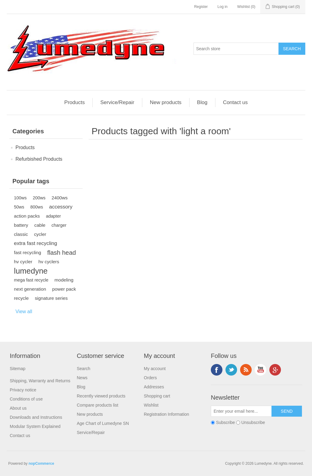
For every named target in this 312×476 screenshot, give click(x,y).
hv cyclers (48, 261)
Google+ (275, 370)
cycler (40, 234)
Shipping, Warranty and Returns (40, 380)
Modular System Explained (35, 426)
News (82, 377)
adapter (53, 216)
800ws (36, 207)
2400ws (59, 197)
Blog (202, 102)
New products (166, 102)
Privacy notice (23, 389)
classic (21, 234)
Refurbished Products (39, 159)
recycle (21, 298)
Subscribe (225, 422)
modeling (64, 279)
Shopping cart (157, 396)
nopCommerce (41, 463)
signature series (51, 298)
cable (39, 225)
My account (155, 368)
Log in (223, 7)
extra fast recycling (35, 243)
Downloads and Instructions (36, 417)
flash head (61, 252)
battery (21, 225)
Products (74, 102)
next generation (30, 289)
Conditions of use (26, 399)
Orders (150, 377)
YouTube (260, 370)
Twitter (231, 370)
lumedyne (31, 271)
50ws (19, 207)
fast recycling (27, 252)
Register (201, 7)
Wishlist (151, 405)
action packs (27, 216)
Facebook (216, 370)
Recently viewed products (101, 396)
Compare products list (97, 405)
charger (58, 225)
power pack (64, 289)
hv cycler (23, 261)
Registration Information (166, 414)
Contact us (235, 102)
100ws (20, 197)
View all (24, 311)
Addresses (154, 386)
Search (83, 368)
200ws (39, 197)
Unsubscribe (253, 422)
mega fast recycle (31, 280)
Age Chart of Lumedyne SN (103, 423)
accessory (61, 207)
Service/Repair (117, 102)
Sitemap (17, 368)
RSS (246, 370)
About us (18, 408)
